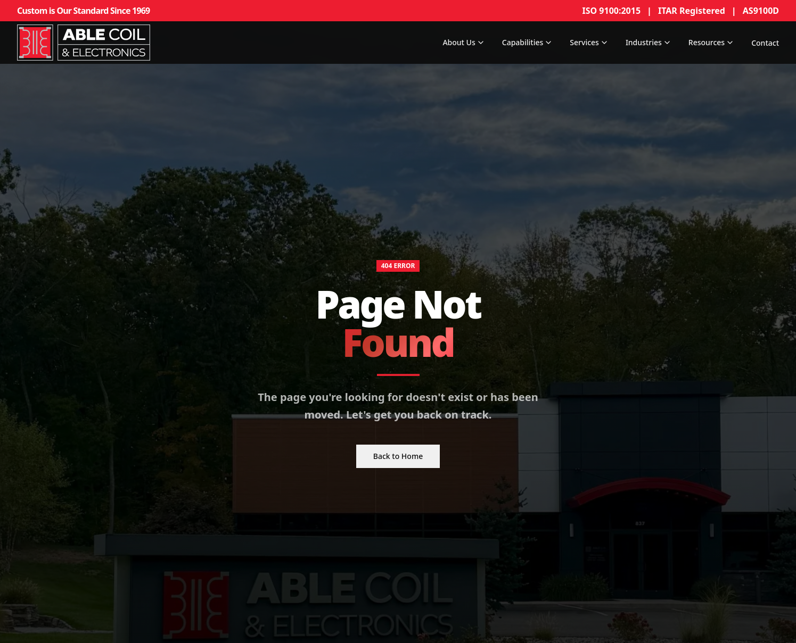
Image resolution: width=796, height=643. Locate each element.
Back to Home (398, 457)
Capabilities (527, 42)
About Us (463, 42)
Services (589, 42)
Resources (711, 42)
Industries (648, 42)
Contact (765, 43)
